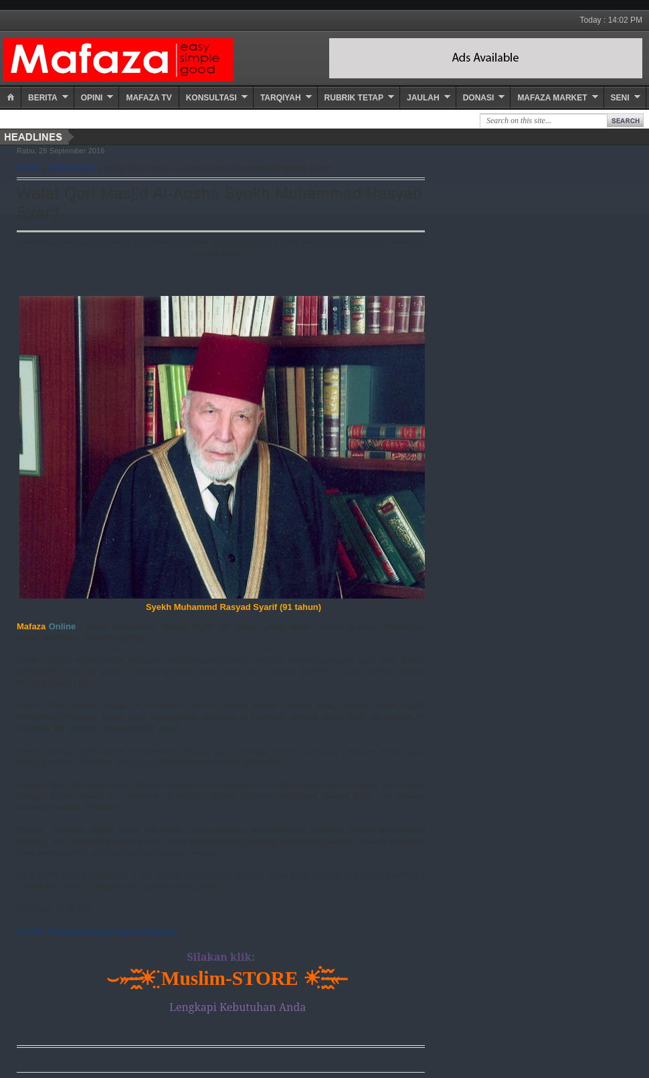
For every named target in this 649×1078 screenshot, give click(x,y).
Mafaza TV (148, 97)
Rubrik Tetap (353, 97)
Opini (92, 97)
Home (28, 168)
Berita (43, 97)
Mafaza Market (552, 97)
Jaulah (423, 97)
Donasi (478, 97)
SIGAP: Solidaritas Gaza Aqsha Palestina (97, 932)
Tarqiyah (280, 97)
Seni (620, 97)
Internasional (72, 168)
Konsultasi (211, 97)
